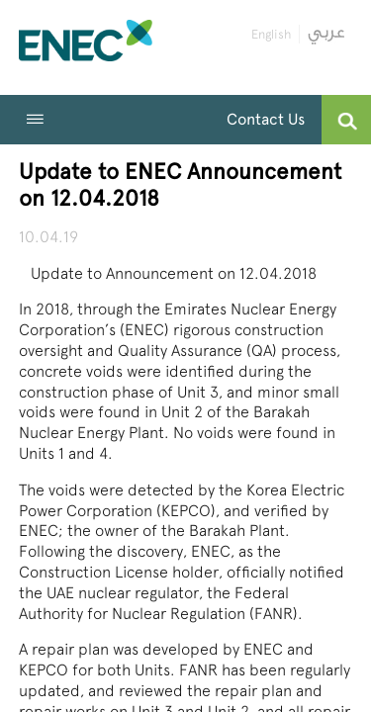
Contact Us (266, 119)
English (271, 34)
